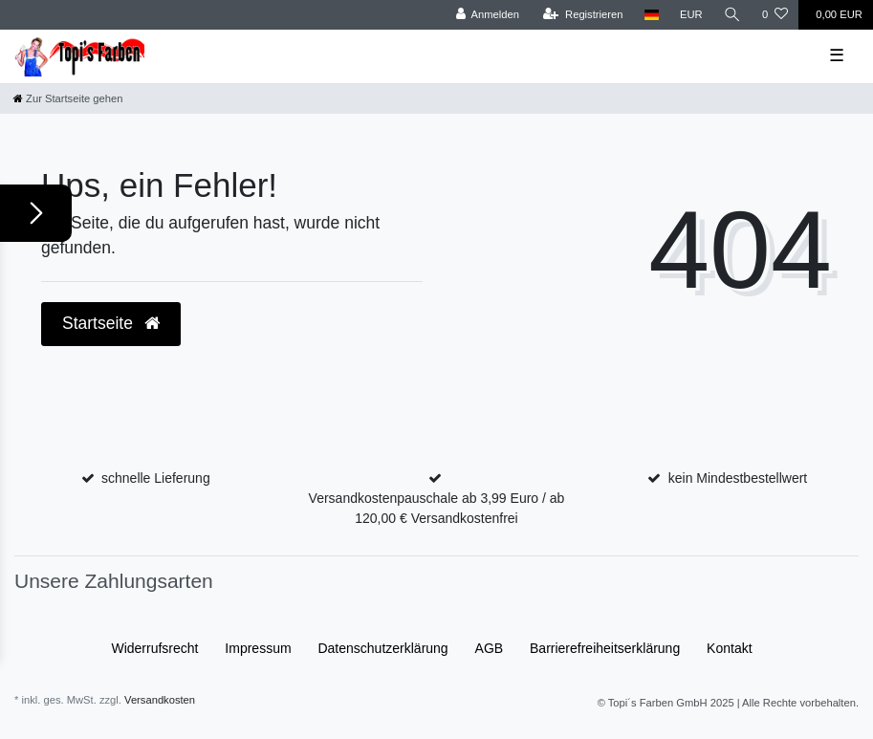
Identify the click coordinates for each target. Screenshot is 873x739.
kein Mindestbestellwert (738, 478)
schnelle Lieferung (155, 478)
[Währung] (691, 15)
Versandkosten (159, 700)
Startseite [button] (111, 323)
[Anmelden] (487, 15)
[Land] (651, 15)
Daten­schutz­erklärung (382, 648)
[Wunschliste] (775, 15)
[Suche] (732, 15)
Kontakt (729, 648)
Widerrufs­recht (154, 648)
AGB (489, 648)
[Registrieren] (583, 15)
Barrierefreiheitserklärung (605, 648)
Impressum (258, 648)
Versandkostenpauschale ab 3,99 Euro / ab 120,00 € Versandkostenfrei (437, 508)
